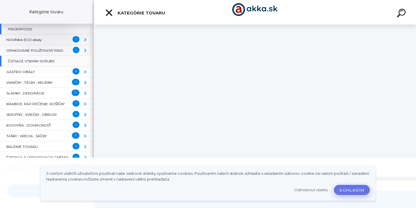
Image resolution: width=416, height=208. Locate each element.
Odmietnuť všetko (311, 190)
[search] (402, 14)
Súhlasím (351, 190)
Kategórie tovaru (135, 12)
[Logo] (255, 12)
